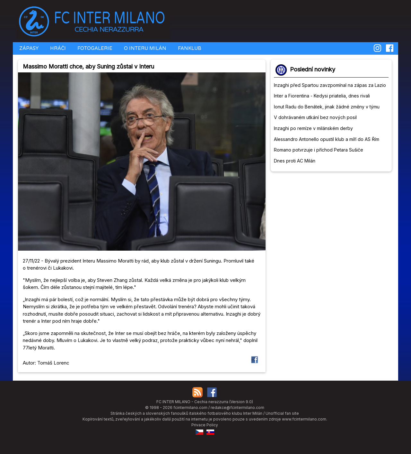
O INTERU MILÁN (144, 48)
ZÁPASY (28, 48)
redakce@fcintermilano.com (237, 407)
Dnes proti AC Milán (294, 160)
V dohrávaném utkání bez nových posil (315, 117)
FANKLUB (189, 48)
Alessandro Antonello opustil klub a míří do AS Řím (326, 139)
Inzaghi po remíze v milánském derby (313, 128)
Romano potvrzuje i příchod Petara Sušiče (318, 150)
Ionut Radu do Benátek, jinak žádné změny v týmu (327, 106)
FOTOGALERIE (94, 48)
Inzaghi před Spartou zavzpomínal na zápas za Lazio (330, 85)
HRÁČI (57, 48)
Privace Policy (204, 424)
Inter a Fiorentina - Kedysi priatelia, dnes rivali (322, 95)
